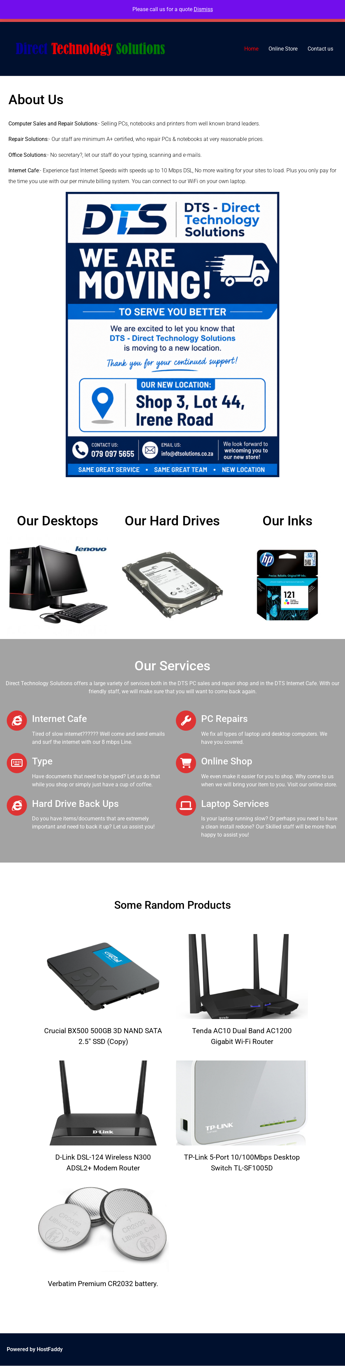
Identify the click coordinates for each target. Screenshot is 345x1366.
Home (251, 49)
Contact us (320, 49)
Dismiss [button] (203, 9)
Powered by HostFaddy (35, 1349)
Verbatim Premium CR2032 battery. (103, 1284)
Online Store (283, 49)
